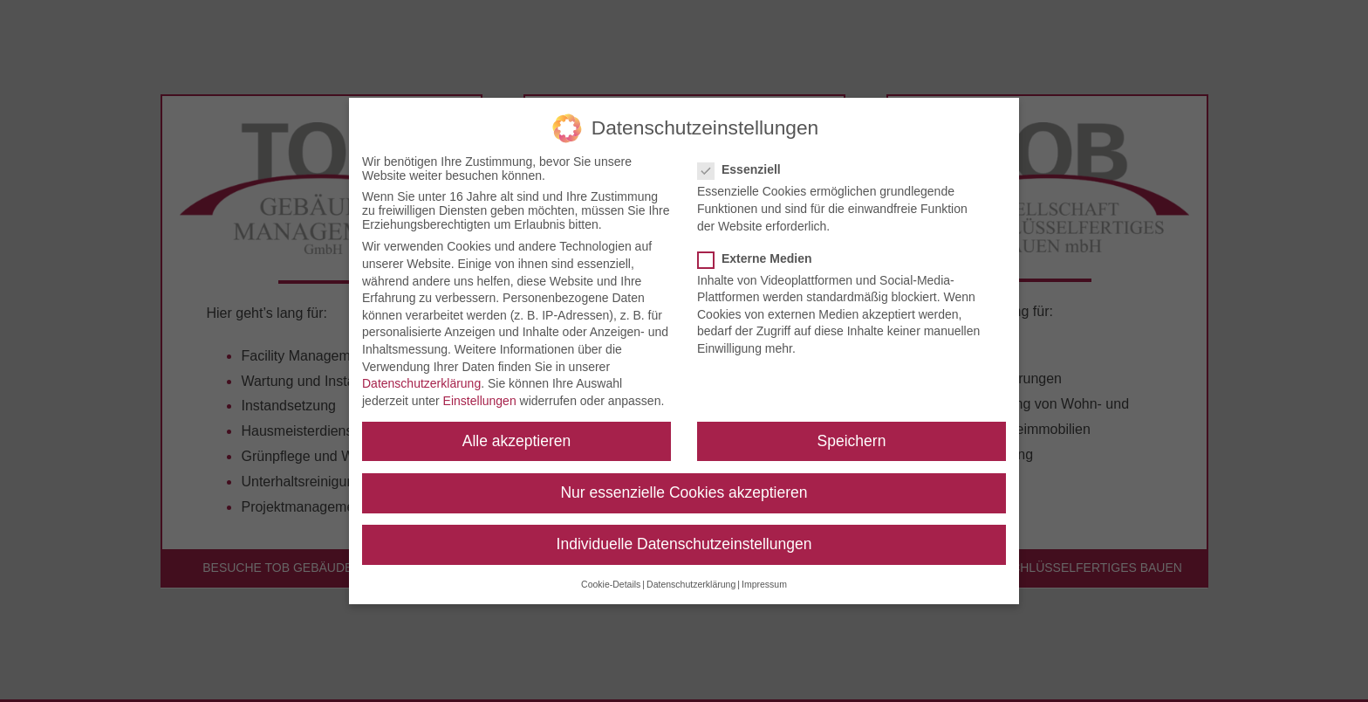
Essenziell (746, 162)
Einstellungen (479, 392)
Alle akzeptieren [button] (516, 432)
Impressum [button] (764, 576)
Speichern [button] (851, 432)
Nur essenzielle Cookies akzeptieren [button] (683, 483)
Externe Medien (761, 250)
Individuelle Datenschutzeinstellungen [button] (684, 535)
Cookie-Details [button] (610, 576)
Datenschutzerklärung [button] (690, 576)
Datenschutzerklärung (421, 375)
